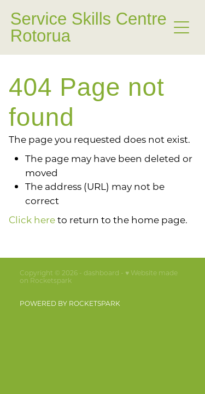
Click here (32, 219)
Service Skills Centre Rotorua (88, 27)
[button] (181, 27)
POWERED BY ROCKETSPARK (70, 303)
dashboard (101, 272)
